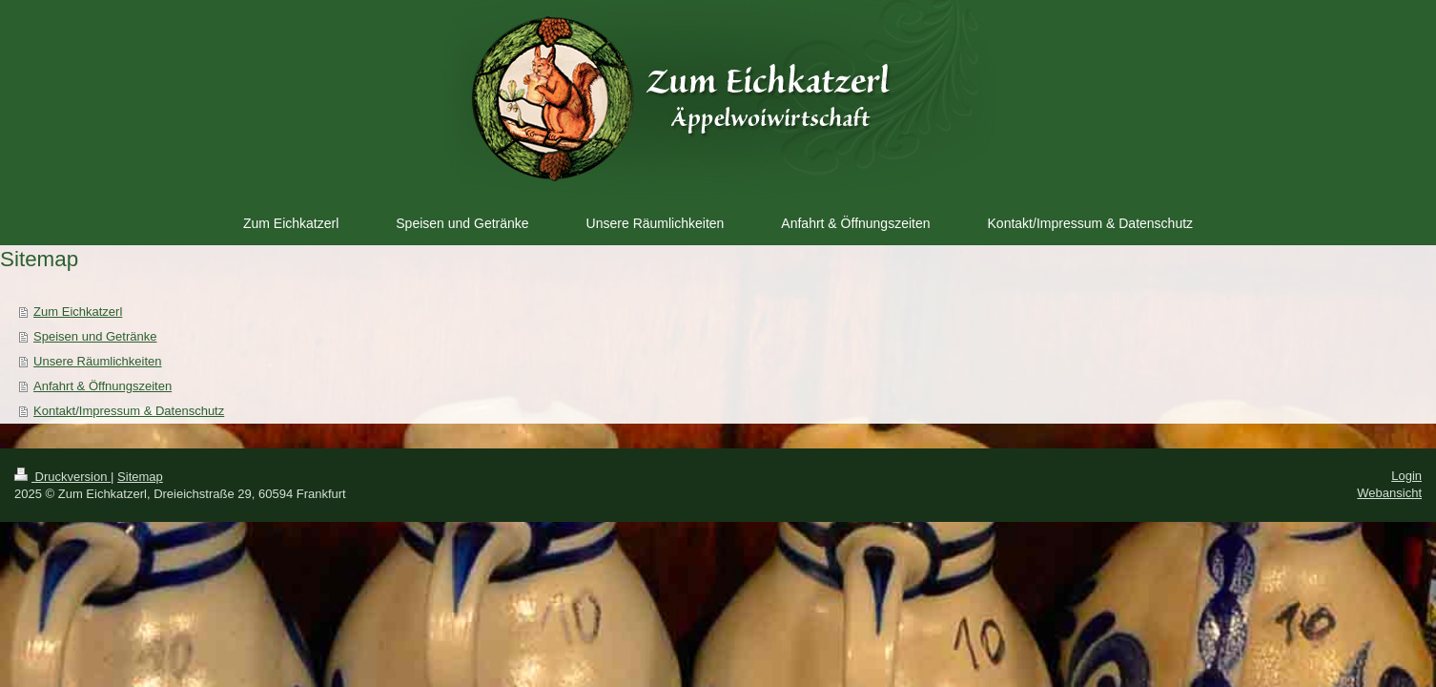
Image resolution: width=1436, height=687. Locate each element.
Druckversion (62, 476)
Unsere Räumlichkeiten (97, 361)
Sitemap (140, 476)
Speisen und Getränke (94, 336)
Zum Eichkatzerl (77, 311)
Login (1406, 475)
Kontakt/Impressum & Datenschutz (128, 411)
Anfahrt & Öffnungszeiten (102, 386)
